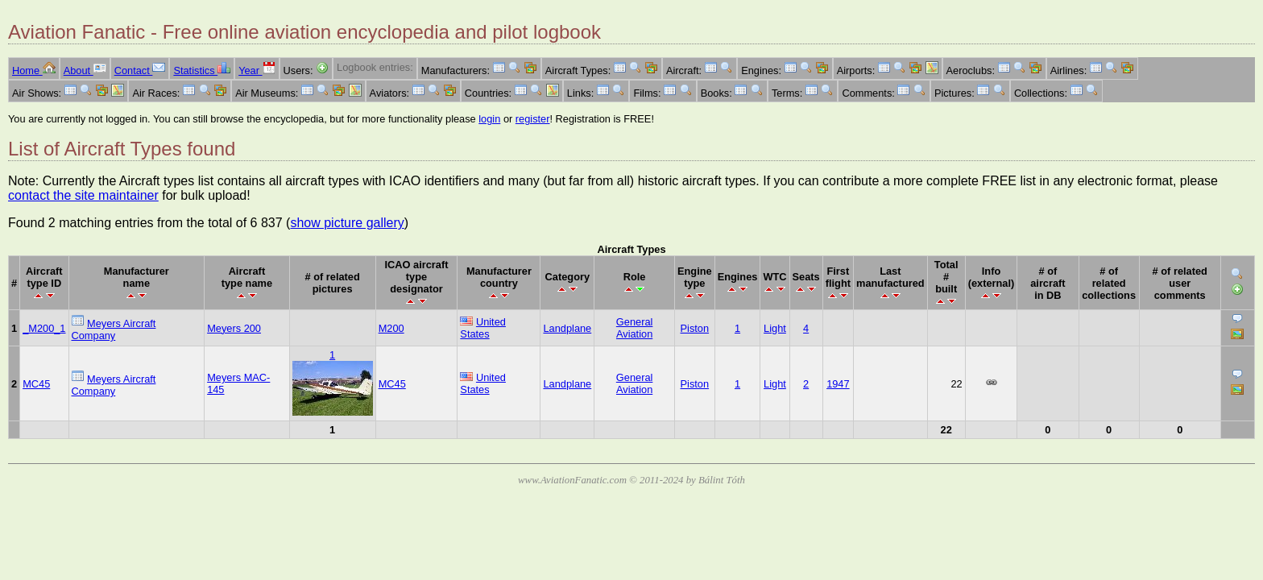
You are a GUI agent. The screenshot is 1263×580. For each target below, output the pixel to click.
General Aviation (634, 328)
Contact (140, 70)
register (533, 119)
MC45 (36, 384)
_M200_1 (44, 328)
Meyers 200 (234, 328)
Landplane (567, 328)
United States (483, 328)
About (85, 70)
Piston (695, 328)
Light (775, 328)
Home (34, 70)
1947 (837, 384)
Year (256, 70)
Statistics (201, 70)
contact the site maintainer (83, 195)
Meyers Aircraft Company (114, 329)
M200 (391, 328)
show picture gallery (347, 223)
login (489, 119)
